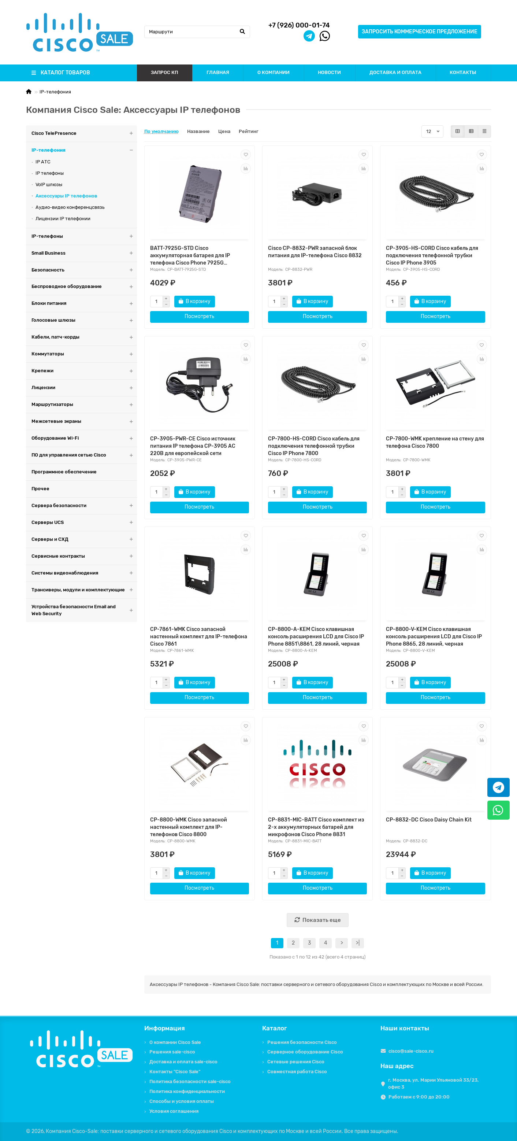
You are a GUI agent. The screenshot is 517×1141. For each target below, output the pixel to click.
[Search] (197, 32)
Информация (164, 1028)
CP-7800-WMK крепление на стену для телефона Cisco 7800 (435, 442)
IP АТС (43, 162)
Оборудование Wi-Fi (84, 438)
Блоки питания (84, 303)
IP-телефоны (84, 236)
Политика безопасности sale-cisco (190, 1081)
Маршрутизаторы (84, 405)
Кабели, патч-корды (84, 337)
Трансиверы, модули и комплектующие (84, 590)
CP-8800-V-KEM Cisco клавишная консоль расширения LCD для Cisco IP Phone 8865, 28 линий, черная (434, 636)
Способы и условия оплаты (181, 1101)
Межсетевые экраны (84, 421)
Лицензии (84, 388)
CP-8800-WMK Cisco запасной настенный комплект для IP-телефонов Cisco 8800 (188, 827)
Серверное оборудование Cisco (305, 1052)
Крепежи (84, 371)
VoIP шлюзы (49, 184)
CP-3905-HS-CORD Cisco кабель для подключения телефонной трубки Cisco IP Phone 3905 (432, 255)
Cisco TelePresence (84, 133)
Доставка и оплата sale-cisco (183, 1061)
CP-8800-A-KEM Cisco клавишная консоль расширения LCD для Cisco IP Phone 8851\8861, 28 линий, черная (316, 636)
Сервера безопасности (84, 506)
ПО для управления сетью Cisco (84, 455)
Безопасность (84, 270)
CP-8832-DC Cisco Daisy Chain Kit (429, 820)
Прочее (40, 488)
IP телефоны (50, 173)
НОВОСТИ (329, 72)
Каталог (274, 1028)
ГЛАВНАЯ (218, 72)
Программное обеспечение (64, 472)
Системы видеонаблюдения (84, 573)
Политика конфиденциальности (187, 1091)
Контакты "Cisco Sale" (174, 1071)
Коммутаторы (84, 354)
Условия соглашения (173, 1111)
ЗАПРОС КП (164, 72)
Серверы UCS (84, 523)
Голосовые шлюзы (84, 320)
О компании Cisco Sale (175, 1042)
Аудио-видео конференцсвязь (70, 207)
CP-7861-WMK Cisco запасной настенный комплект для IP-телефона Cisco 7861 (198, 636)
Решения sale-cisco (172, 1052)
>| (358, 943)
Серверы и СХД (84, 539)
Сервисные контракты (84, 556)
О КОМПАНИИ (273, 72)
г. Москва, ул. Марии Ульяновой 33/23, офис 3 (433, 1083)
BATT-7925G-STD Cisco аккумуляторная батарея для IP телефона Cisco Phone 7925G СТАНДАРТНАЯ (190, 256)
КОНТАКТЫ (463, 72)
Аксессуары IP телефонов (66, 196)
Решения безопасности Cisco (302, 1042)
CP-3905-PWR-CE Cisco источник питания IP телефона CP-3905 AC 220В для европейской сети (192, 446)
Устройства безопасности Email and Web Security (84, 610)
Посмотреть (199, 316)
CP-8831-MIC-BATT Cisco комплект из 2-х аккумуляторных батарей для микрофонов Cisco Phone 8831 (316, 827)
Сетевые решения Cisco (295, 1061)
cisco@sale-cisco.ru (411, 1051)
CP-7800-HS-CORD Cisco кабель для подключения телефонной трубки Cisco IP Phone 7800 (314, 446)
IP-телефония (55, 92)
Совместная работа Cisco (297, 1071)
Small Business (84, 253)
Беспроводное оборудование (84, 287)
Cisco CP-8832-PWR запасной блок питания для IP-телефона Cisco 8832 (315, 252)
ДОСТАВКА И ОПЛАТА (395, 72)
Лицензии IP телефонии (63, 218)
